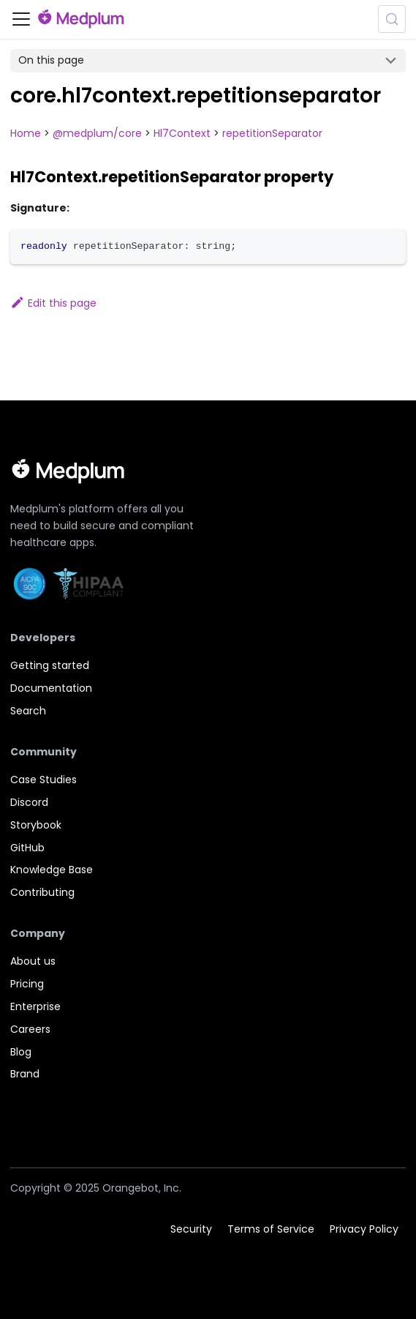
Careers (30, 1029)
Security (191, 1228)
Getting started (49, 665)
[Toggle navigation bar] (21, 19)
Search (28, 710)
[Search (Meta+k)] (392, 19)
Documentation (51, 688)
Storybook (35, 825)
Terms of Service (270, 1228)
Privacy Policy (364, 1228)
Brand (24, 1073)
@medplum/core (97, 133)
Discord (29, 802)
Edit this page (53, 303)
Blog (20, 1052)
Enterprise (35, 1006)
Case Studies (43, 779)
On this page (51, 60)
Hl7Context (182, 133)
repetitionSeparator (272, 133)
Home (25, 133)
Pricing (27, 983)
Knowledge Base (51, 869)
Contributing (42, 892)
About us (33, 961)
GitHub (27, 847)
